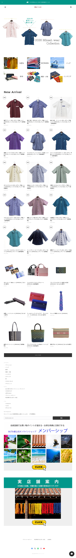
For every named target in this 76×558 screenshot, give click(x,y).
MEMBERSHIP (9, 391)
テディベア (8, 376)
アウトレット (9, 383)
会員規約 (49, 539)
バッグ (7, 367)
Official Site (8, 407)
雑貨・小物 (8, 372)
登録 (61, 418)
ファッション (9, 365)
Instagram (8, 403)
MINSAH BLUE (9, 381)
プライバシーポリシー (11, 395)
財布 (7, 369)
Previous (3, 30)
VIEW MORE (38, 355)
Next (72, 30)
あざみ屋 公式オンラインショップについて (15, 388)
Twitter (7, 405)
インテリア (8, 374)
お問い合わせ (9, 393)
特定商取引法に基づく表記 (12, 397)
